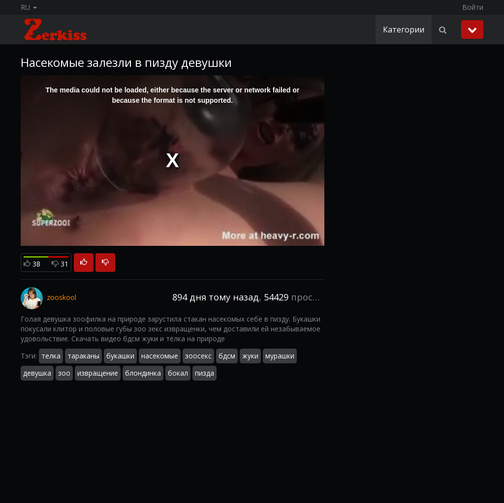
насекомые (159, 355)
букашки (120, 355)
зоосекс (198, 355)
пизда (204, 373)
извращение (97, 373)
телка (51, 355)
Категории (403, 29)
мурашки (279, 355)
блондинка (143, 373)
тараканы (83, 355)
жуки (250, 355)
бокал (178, 373)
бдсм (227, 355)
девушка (37, 373)
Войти (472, 7)
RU (29, 7)
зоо (64, 373)
